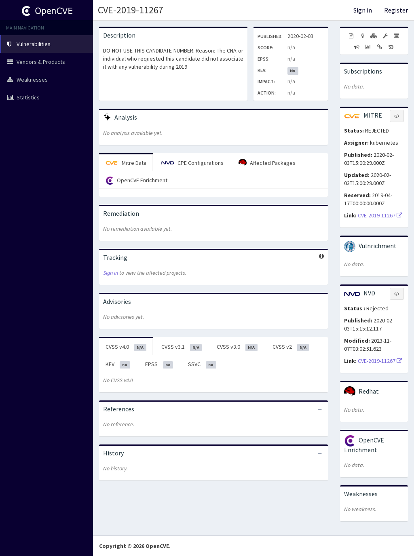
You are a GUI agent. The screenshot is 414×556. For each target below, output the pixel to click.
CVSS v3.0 (237, 347)
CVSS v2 (290, 347)
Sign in (362, 10)
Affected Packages (267, 163)
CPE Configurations (192, 162)
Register (396, 10)
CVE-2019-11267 (130, 10)
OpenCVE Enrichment (136, 181)
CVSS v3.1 (181, 347)
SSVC (202, 364)
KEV (118, 364)
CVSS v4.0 (126, 347)
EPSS (159, 364)
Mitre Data (126, 162)
